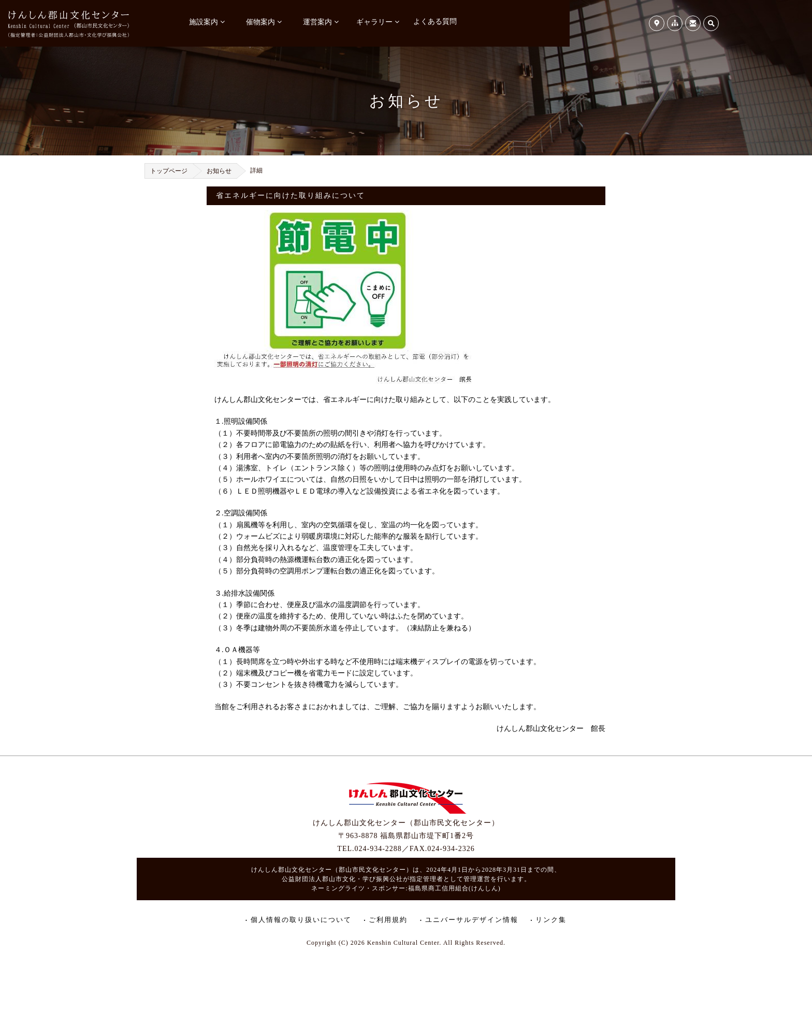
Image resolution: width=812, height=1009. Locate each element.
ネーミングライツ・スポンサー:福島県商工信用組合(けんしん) (405, 888)
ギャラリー (374, 22)
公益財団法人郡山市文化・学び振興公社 (342, 879)
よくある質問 (435, 21)
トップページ (168, 171)
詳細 (256, 170)
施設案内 (203, 22)
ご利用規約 (388, 920)
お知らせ (219, 171)
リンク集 (551, 920)
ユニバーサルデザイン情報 (471, 920)
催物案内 (260, 22)
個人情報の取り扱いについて (301, 920)
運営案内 (317, 22)
